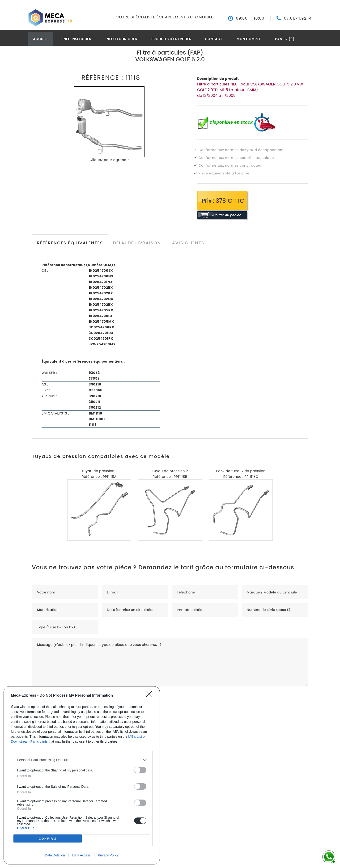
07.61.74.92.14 (298, 18)
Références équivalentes (70, 243)
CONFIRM (47, 838)
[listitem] (81, 759)
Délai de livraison (137, 243)
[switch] (140, 770)
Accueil (40, 39)
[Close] (150, 695)
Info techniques (121, 39)
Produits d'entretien (171, 39)
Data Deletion (55, 855)
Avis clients (188, 243)
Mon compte (249, 39)
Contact (213, 39)
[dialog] (82, 775)
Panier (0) (284, 39)
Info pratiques (76, 39)
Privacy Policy (108, 855)
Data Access (81, 855)
